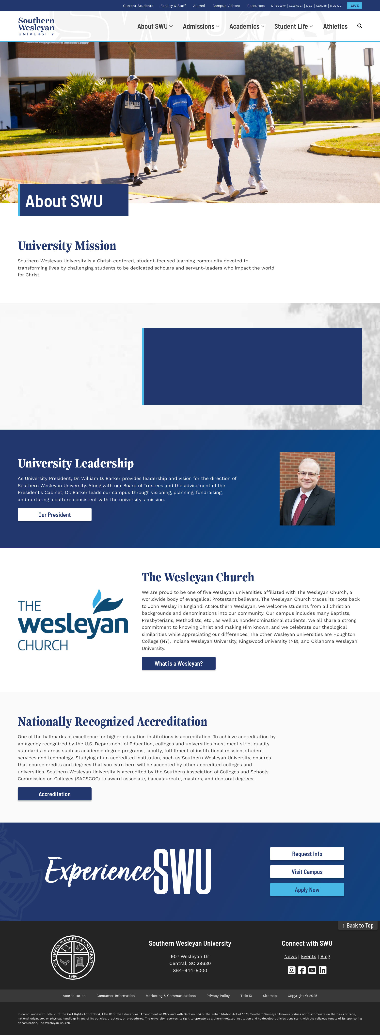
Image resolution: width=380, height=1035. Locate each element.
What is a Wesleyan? (179, 663)
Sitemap (270, 996)
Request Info (307, 853)
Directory (278, 5)
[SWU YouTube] (312, 971)
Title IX (246, 996)
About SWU (152, 26)
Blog (325, 956)
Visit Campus (307, 871)
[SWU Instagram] (291, 971)
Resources (256, 6)
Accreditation (55, 793)
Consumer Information (115, 996)
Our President (54, 514)
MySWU (336, 5)
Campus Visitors (226, 6)
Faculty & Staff (173, 6)
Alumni (199, 6)
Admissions (198, 26)
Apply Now (307, 889)
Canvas (321, 5)
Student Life (291, 26)
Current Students (138, 6)
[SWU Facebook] (302, 971)
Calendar (296, 5)
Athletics (335, 26)
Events (308, 956)
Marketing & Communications (171, 996)
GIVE (355, 6)
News (290, 956)
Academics (244, 26)
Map (309, 5)
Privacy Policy (218, 996)
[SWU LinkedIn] (322, 971)
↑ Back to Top (358, 925)
